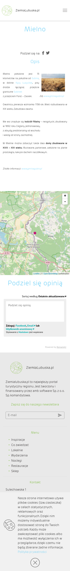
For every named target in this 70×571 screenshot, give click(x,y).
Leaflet (36, 273)
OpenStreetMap (50, 273)
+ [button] (65, 196)
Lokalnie (17, 450)
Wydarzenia (19, 455)
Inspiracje (18, 440)
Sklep (15, 471)
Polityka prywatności (32, 552)
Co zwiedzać (20, 445)
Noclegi (16, 461)
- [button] (65, 202)
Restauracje (19, 466)
